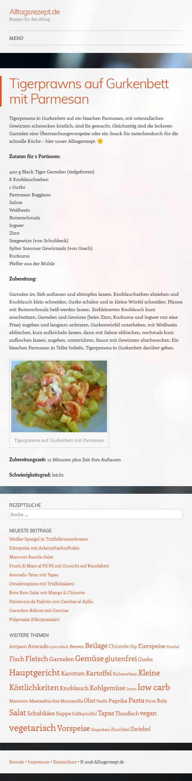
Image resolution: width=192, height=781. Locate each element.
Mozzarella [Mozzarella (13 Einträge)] (71, 700)
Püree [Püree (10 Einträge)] (150, 701)
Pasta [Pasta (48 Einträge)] (136, 699)
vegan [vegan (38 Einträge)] (148, 713)
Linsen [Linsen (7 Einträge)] (131, 688)
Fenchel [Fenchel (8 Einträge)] (172, 646)
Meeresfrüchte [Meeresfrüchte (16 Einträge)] (44, 700)
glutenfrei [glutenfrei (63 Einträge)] (121, 658)
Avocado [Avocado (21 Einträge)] (38, 645)
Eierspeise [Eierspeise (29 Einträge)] (151, 646)
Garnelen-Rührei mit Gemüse (39, 610)
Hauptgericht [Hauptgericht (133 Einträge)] (34, 672)
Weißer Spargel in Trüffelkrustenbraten (48, 539)
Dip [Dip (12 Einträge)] (133, 646)
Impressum (39, 761)
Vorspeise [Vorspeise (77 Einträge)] (73, 728)
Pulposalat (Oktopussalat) (34, 619)
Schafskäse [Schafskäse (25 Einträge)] (41, 713)
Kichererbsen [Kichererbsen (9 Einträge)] (125, 673)
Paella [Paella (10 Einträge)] (102, 701)
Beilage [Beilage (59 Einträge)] (96, 645)
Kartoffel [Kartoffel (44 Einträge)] (99, 672)
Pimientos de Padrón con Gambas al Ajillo (51, 601)
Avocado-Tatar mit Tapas (33, 575)
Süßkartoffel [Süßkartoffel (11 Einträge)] (84, 714)
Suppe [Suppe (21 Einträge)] (63, 713)
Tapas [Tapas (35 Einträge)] (106, 713)
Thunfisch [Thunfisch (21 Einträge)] (127, 713)
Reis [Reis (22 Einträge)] (162, 700)
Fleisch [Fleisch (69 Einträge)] (36, 658)
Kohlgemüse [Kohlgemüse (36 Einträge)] (107, 687)
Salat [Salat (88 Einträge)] (17, 712)
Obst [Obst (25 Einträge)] (90, 700)
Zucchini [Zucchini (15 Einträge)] (120, 729)
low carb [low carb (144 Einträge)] (154, 686)
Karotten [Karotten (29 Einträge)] (73, 673)
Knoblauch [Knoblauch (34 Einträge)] (74, 687)
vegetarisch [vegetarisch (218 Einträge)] (32, 727)
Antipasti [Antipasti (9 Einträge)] (18, 646)
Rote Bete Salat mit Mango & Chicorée (47, 592)
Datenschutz (65, 761)
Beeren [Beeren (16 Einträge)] (77, 646)
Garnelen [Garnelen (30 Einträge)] (61, 659)
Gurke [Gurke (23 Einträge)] (145, 659)
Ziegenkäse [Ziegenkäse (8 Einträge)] (100, 729)
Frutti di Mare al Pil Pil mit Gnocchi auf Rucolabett (59, 566)
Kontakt (16, 761)
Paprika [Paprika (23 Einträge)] (118, 700)
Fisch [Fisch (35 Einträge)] (16, 658)
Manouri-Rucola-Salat (31, 557)
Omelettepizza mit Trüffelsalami (41, 583)
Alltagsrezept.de (34, 11)
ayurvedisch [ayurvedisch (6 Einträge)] (59, 647)
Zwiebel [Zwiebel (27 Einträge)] (140, 729)
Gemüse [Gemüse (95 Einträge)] (89, 658)
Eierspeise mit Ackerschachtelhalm (44, 548)
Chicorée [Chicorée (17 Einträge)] (119, 646)
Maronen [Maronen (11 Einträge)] (18, 701)
